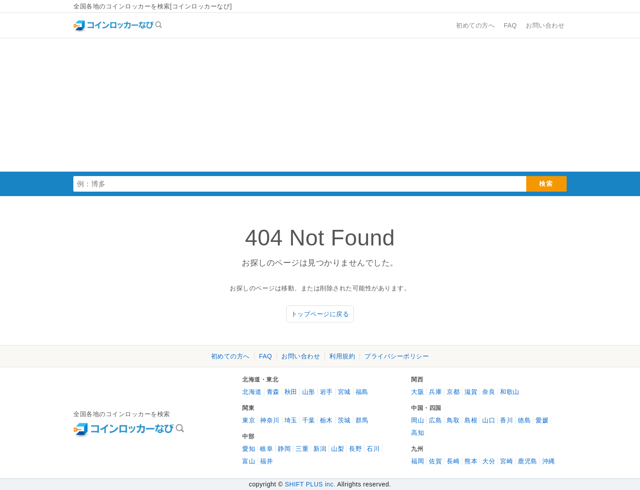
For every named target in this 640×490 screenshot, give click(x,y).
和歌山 (510, 391)
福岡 (417, 461)
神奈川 (270, 420)
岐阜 (266, 448)
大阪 (417, 391)
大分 (488, 461)
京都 (453, 391)
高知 (417, 432)
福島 (362, 391)
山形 (308, 391)
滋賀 (470, 391)
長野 (355, 448)
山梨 (337, 448)
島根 (470, 420)
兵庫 (435, 391)
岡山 (417, 420)
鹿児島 (527, 461)
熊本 (470, 461)
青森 (273, 391)
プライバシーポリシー (396, 356)
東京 (248, 420)
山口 (488, 420)
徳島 (524, 420)
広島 (435, 420)
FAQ (265, 356)
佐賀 (435, 461)
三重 (302, 448)
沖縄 (548, 461)
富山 (248, 461)
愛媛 (542, 420)
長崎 (453, 461)
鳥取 (453, 420)
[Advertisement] (320, 105)
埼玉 (290, 420)
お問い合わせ (300, 356)
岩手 (326, 391)
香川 (506, 420)
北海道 (252, 391)
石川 (373, 448)
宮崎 (506, 461)
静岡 (284, 448)
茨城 (344, 420)
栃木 (326, 420)
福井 (266, 461)
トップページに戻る (320, 313)
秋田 (290, 391)
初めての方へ (230, 356)
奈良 (488, 391)
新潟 (319, 448)
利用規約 (342, 356)
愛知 (248, 448)
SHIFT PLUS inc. (310, 484)
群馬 (362, 420)
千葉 (308, 420)
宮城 (344, 391)
